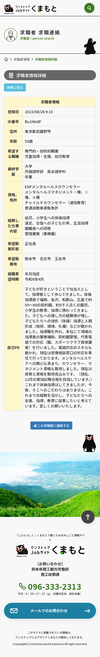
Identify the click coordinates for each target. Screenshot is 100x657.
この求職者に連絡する (51, 425)
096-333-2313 (50, 586)
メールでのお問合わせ (38, 610)
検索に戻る (15, 87)
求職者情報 (22, 59)
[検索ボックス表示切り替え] (90, 8)
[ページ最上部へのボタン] (88, 517)
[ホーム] (6, 59)
